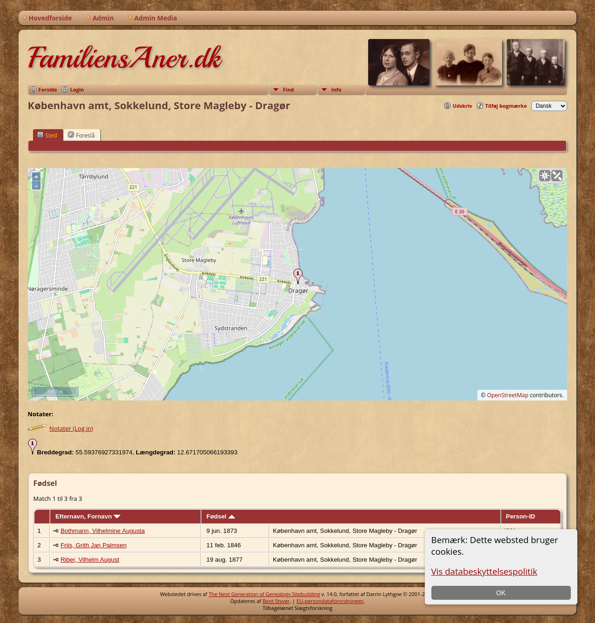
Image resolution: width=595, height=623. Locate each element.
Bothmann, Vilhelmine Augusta (102, 530)
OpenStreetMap (508, 395)
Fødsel (220, 516)
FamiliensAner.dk (124, 57)
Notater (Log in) (71, 428)
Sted (47, 135)
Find (288, 89)
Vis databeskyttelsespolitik (484, 571)
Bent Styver (276, 600)
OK (500, 593)
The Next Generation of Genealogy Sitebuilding (264, 593)
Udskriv (462, 105)
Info (336, 89)
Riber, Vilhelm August (89, 559)
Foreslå (81, 135)
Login (77, 89)
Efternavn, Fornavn (87, 516)
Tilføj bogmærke (506, 105)
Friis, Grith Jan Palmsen (93, 545)
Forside (48, 89)
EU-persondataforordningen (330, 600)
